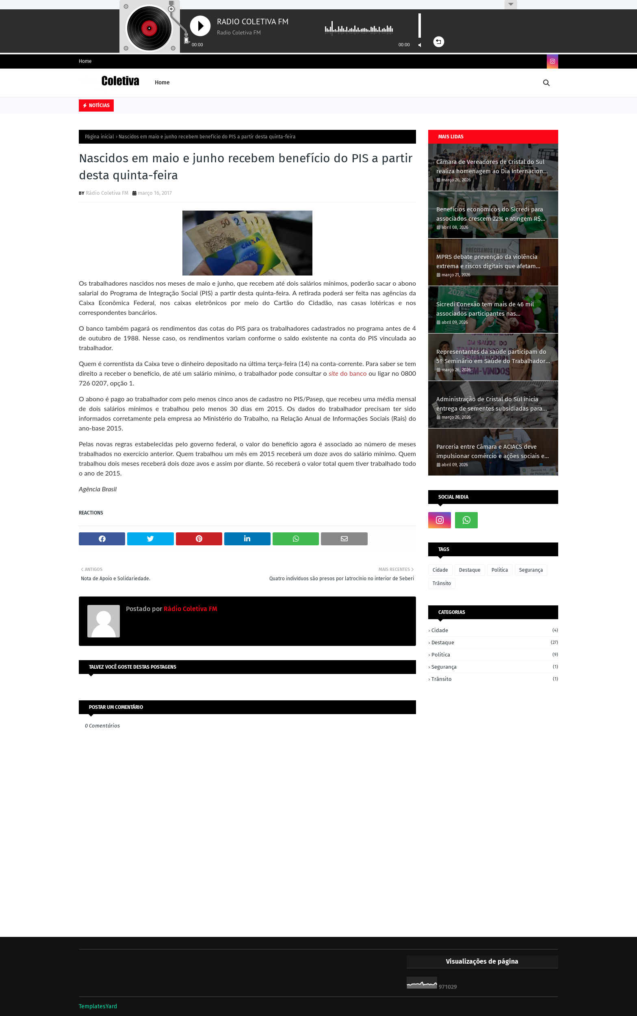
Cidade (440, 570)
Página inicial (99, 137)
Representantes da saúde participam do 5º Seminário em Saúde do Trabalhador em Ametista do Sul (491, 357)
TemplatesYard (98, 1006)
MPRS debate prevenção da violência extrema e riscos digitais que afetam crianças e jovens (486, 262)
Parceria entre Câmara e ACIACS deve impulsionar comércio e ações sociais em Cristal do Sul (493, 452)
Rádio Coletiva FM (107, 193)
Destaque (470, 570)
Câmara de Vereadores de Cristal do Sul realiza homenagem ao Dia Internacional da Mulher (492, 167)
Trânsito (442, 583)
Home (85, 61)
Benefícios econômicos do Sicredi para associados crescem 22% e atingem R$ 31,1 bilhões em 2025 (489, 214)
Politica (500, 570)
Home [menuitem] (162, 82)
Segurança (531, 570)
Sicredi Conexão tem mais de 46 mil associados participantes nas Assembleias (485, 309)
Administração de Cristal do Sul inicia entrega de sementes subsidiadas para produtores (489, 404)
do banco (347, 373)
